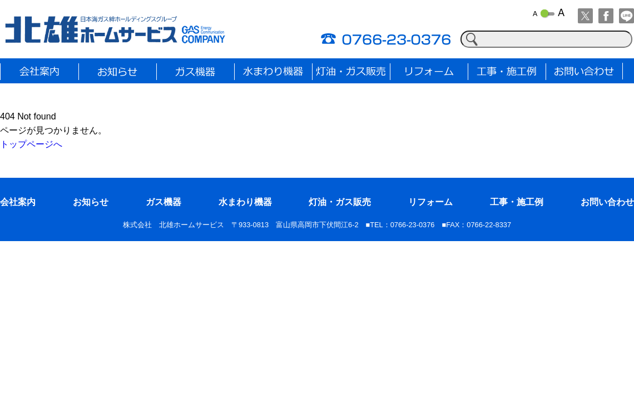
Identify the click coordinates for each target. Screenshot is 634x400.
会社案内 (18, 202)
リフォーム (430, 202)
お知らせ (90, 202)
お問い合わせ (607, 202)
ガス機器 (163, 202)
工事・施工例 (516, 202)
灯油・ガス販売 (340, 202)
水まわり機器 (245, 202)
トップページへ (31, 144)
